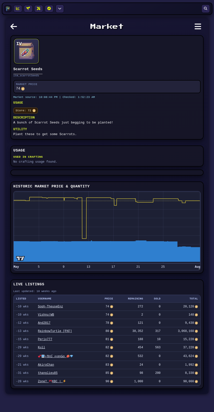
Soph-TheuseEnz (50, 319)
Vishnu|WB (46, 327)
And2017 (44, 336)
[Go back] (14, 28)
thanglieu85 (48, 390)
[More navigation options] (59, 8)
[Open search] (205, 8)
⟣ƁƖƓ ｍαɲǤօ (55, 372)
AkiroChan (46, 381)
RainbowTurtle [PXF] (55, 345)
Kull (41, 363)
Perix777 (45, 354)
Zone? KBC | (52, 399)
